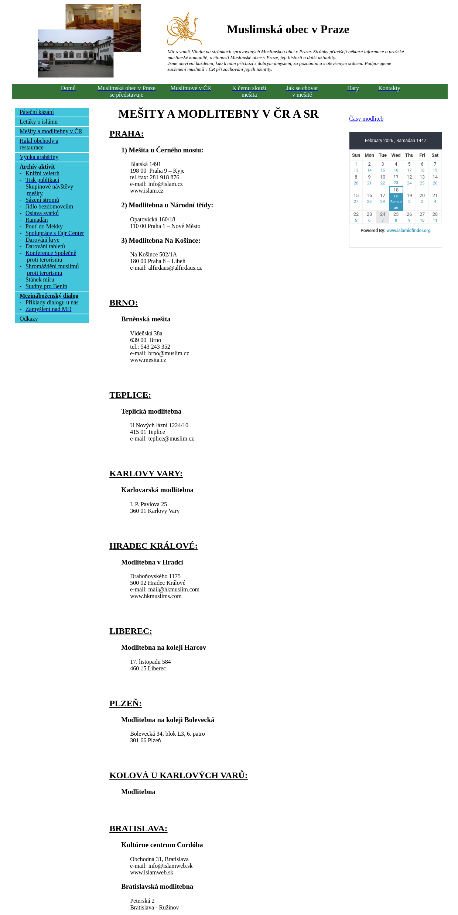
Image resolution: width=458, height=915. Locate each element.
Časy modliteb (366, 118)
